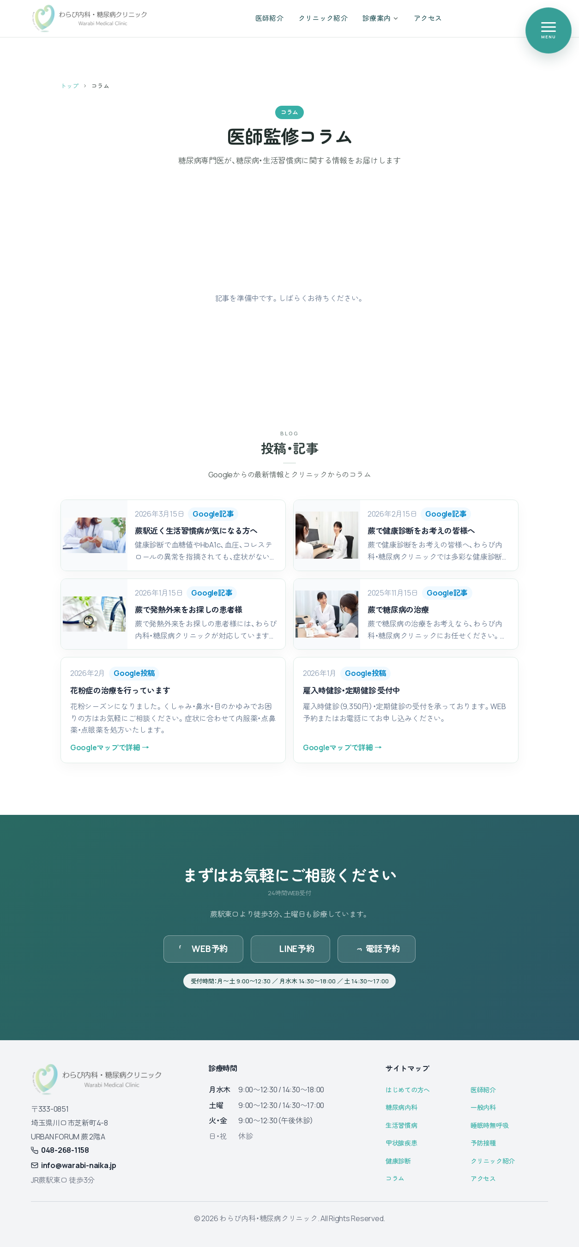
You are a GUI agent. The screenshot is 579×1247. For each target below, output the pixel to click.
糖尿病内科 (401, 1107)
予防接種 (483, 1143)
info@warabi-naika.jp (73, 1165)
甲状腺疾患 (401, 1143)
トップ (69, 86)
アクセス (483, 1178)
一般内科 (483, 1107)
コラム (395, 1178)
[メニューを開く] (548, 30)
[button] (173, 535)
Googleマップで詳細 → (109, 747)
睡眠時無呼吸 (489, 1125)
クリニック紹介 (492, 1161)
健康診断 (398, 1161)
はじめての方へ (408, 1089)
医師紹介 (483, 1089)
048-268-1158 (60, 1150)
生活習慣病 (401, 1125)
